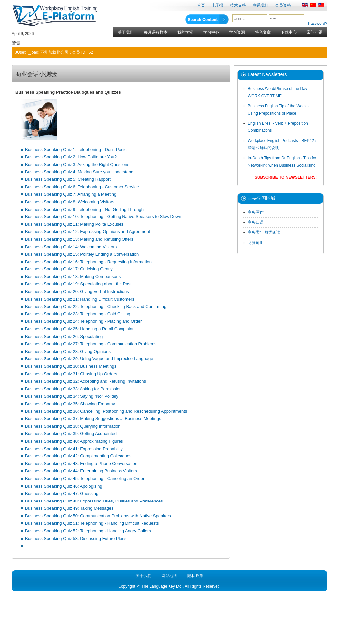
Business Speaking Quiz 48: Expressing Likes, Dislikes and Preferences (94, 501)
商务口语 (256, 222)
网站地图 (169, 575)
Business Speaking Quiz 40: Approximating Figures (74, 441)
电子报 (217, 5)
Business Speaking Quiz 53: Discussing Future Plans (75, 538)
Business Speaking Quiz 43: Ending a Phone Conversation (81, 463)
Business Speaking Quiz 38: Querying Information (73, 426)
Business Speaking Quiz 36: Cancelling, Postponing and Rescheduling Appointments (106, 411)
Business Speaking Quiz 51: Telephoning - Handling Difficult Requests (92, 523)
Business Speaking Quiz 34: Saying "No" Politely (71, 396)
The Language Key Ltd (161, 586)
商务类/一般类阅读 (264, 232)
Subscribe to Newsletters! (286, 177)
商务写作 (256, 212)
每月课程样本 (156, 32)
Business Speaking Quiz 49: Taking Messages (69, 508)
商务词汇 (256, 242)
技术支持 (238, 5)
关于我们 (126, 32)
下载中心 (289, 32)
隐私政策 (195, 575)
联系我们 (260, 5)
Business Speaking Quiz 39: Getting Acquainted (71, 433)
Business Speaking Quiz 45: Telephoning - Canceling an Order (84, 478)
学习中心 (211, 32)
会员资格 (283, 5)
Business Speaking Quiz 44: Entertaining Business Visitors (81, 470)
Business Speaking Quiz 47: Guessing (61, 493)
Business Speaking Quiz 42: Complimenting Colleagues (78, 456)
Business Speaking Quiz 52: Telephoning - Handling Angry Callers (88, 530)
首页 (201, 5)
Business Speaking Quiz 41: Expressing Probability (74, 448)
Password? (317, 23)
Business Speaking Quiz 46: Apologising (63, 486)
